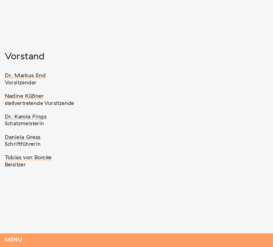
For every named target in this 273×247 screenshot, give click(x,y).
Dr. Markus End (25, 75)
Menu (13, 240)
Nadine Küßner (24, 96)
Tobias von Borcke (28, 157)
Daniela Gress (23, 137)
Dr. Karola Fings (25, 116)
